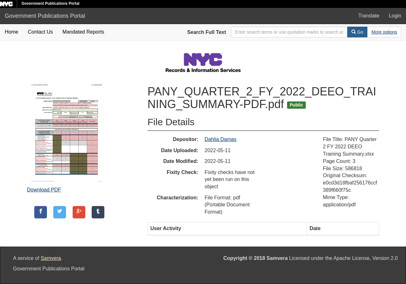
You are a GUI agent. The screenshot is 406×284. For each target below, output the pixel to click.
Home (11, 32)
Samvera (51, 258)
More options (384, 32)
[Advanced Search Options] (384, 32)
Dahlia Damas (220, 139)
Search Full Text (206, 32)
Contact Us (40, 32)
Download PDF (44, 189)
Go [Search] (357, 32)
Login (395, 15)
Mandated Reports (83, 32)
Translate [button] (368, 15)
